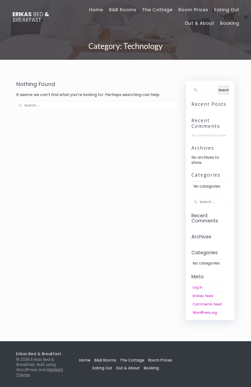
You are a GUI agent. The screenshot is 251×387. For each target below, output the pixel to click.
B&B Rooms (123, 10)
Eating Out (226, 10)
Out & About (199, 23)
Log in (197, 287)
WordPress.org (205, 312)
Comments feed (207, 304)
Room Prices (193, 10)
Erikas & (31, 17)
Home (96, 10)
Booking (229, 23)
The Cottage (157, 10)
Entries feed (203, 295)
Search (223, 90)
